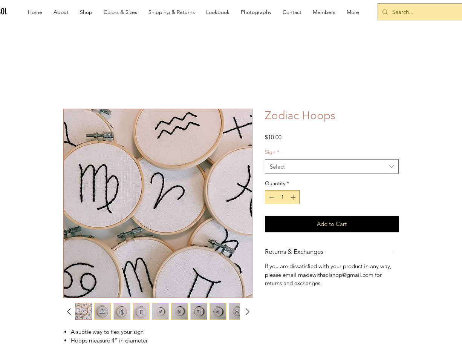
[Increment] (293, 197)
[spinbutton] (282, 197)
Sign (272, 152)
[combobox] (332, 166)
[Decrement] (270, 197)
